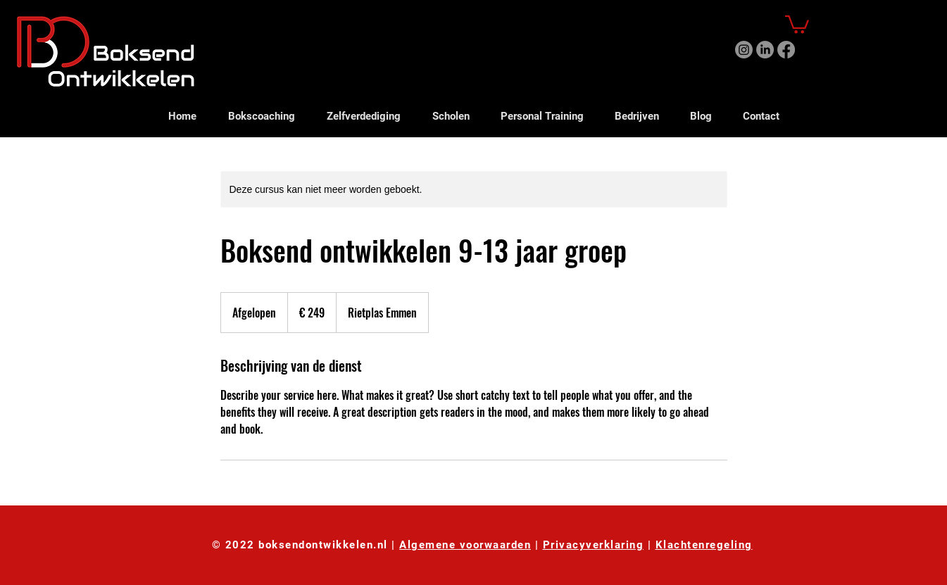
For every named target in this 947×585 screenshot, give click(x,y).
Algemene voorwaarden (465, 545)
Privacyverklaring (593, 545)
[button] (797, 23)
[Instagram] (744, 49)
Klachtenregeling (704, 545)
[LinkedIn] (765, 49)
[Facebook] (786, 49)
